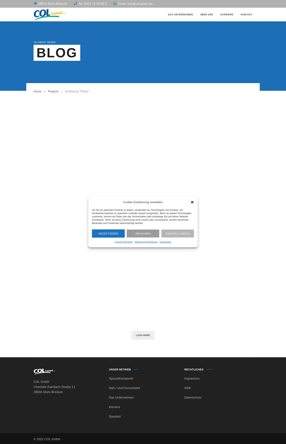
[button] (192, 202)
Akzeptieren (108, 233)
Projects (53, 91)
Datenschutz (193, 397)
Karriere (114, 407)
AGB (187, 388)
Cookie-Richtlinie (124, 242)
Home (37, 91)
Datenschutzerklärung (146, 242)
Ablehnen (143, 233)
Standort (115, 416)
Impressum (165, 242)
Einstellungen (178, 233)
